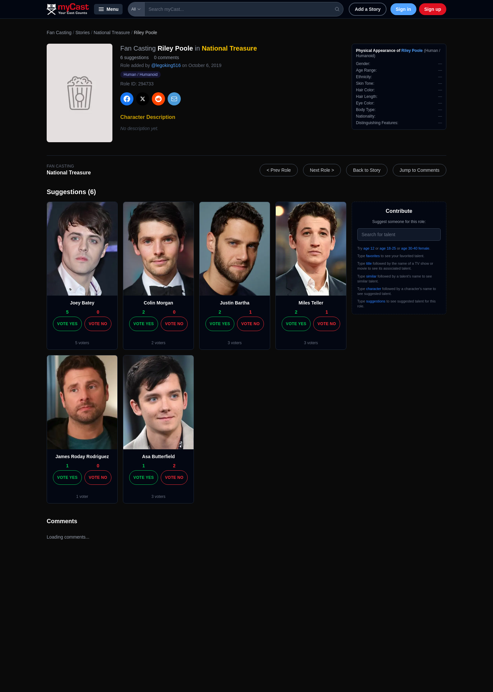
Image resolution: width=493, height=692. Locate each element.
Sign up (432, 9)
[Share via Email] (174, 98)
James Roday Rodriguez (82, 456)
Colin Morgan (158, 302)
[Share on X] (142, 98)
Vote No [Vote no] (98, 324)
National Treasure (112, 32)
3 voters (235, 343)
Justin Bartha (234, 302)
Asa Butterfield (158, 456)
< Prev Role (279, 170)
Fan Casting (59, 32)
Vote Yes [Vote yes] (67, 324)
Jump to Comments (419, 170)
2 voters (159, 343)
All (136, 9)
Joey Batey (82, 302)
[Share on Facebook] (126, 98)
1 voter (82, 496)
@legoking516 (166, 65)
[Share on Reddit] (158, 98)
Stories (82, 32)
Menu (108, 9)
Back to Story (366, 170)
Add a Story (368, 9)
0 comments (166, 57)
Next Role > (322, 170)
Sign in (403, 9)
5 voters (82, 343)
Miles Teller (310, 302)
